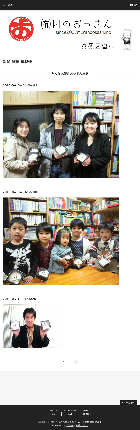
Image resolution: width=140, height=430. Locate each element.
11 (76, 361)
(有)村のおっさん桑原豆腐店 (61, 422)
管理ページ (82, 425)
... (70, 361)
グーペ (69, 425)
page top (128, 402)
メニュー (10, 4)
